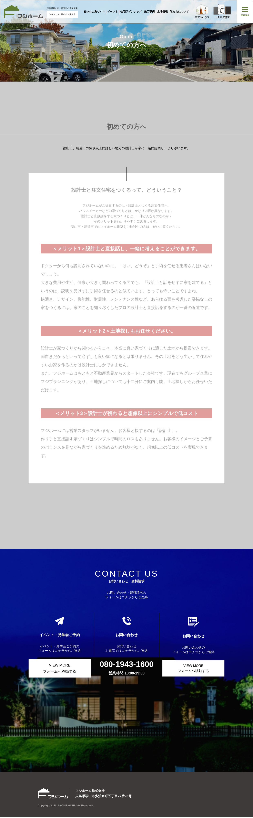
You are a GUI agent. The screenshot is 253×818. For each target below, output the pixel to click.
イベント (112, 11)
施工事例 (149, 11)
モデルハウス (202, 11)
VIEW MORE (60, 668)
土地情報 (162, 11)
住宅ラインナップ (130, 11)
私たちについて (179, 11)
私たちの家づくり (93, 11)
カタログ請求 (222, 11)
